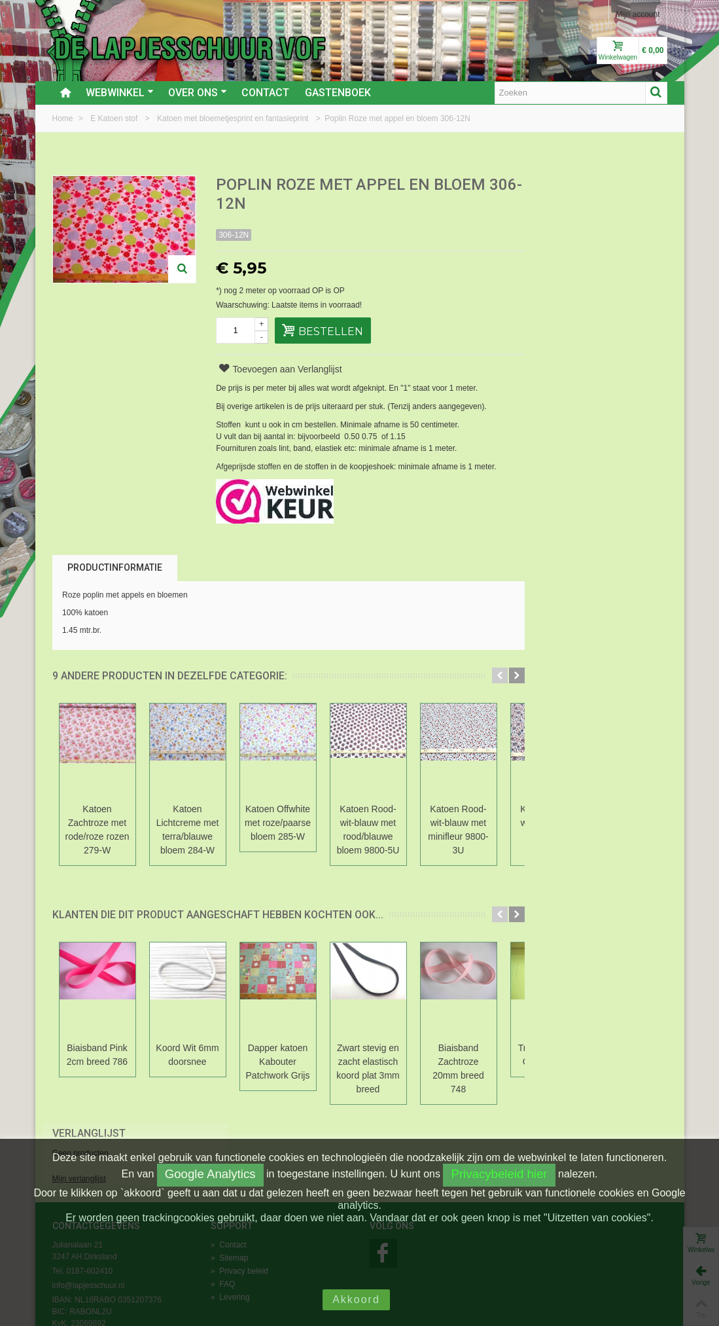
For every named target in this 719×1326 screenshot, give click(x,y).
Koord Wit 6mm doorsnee (187, 1055)
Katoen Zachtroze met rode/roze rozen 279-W (97, 829)
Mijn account (637, 14)
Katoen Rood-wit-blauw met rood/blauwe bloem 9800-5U (368, 829)
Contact (265, 92)
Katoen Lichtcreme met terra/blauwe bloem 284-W (187, 829)
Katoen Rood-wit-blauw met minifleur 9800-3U (458, 829)
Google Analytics (210, 1174)
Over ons (197, 92)
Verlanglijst (564, 185)
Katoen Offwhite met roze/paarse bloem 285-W (278, 823)
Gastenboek (338, 92)
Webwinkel (120, 92)
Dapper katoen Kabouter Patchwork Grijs (278, 1062)
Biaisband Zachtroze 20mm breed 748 (458, 1068)
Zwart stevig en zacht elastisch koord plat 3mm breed (367, 1068)
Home (63, 118)
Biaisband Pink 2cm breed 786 (97, 1055)
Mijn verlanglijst (555, 231)
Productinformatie (114, 567)
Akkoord (356, 1299)
